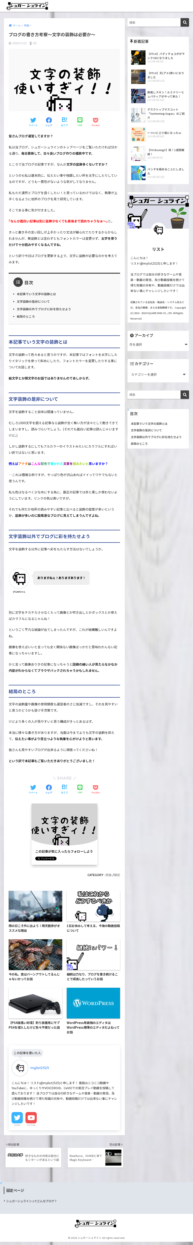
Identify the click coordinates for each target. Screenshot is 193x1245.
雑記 (117, 875)
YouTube (31, 1126)
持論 (109, 875)
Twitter (17, 1126)
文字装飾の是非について (33, 301)
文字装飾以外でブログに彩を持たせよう (44, 309)
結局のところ (26, 316)
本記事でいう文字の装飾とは (36, 294)
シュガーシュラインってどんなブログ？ (33, 1204)
